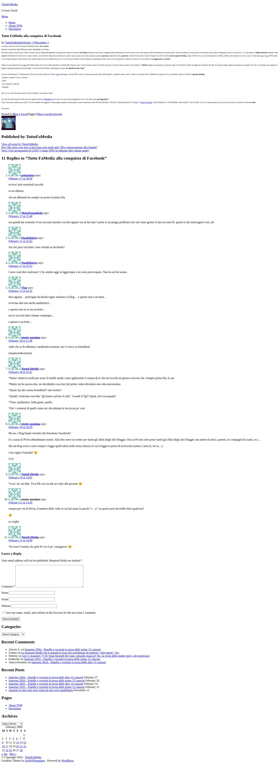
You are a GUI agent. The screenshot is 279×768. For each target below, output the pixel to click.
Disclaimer (15, 28)
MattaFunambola (32, 212)
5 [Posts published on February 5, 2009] (13, 742)
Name (4, 596)
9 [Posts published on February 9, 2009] (2, 746)
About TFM (15, 25)
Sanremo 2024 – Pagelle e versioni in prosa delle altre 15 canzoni (68, 666)
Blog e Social (20, 114)
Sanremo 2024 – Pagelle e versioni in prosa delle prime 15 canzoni (62, 663)
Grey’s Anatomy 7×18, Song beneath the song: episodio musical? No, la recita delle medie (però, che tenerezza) (86, 660)
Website (5, 610)
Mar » (12, 758)
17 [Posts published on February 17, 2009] (7, 750)
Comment (8, 590)
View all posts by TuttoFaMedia (19, 144)
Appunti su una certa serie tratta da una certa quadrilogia (41, 694)
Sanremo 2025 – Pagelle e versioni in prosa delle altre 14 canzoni (46, 688)
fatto (57, 74)
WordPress (67, 764)
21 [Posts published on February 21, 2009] (21, 750)
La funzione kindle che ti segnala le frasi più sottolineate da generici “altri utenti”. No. (70, 656)
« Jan (4, 758)
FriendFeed (48, 99)
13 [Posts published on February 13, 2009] (17, 746)
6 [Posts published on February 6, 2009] (17, 742)
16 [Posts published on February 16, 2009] (3, 750)
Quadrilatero (29, 237)
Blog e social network (49, 114)
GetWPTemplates (35, 764)
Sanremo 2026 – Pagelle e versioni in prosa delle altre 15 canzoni (46, 681)
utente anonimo (30, 337)
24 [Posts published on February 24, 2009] (7, 754)
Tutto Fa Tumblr (146, 102)
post (24, 65)
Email (4, 603)
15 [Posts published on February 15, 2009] (24, 746)
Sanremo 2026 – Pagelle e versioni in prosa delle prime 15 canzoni (63, 653)
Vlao (24, 287)
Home (12, 22)
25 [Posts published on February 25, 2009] (10, 754)
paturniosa (28, 175)
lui (262, 56)
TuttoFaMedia (9, 4)
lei (267, 56)
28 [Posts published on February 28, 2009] (21, 754)
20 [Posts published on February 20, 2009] (17, 750)
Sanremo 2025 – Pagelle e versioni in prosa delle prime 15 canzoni (47, 691)
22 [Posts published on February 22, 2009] (24, 750)
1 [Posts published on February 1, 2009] (24, 738)
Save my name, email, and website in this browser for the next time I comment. (51, 616)
